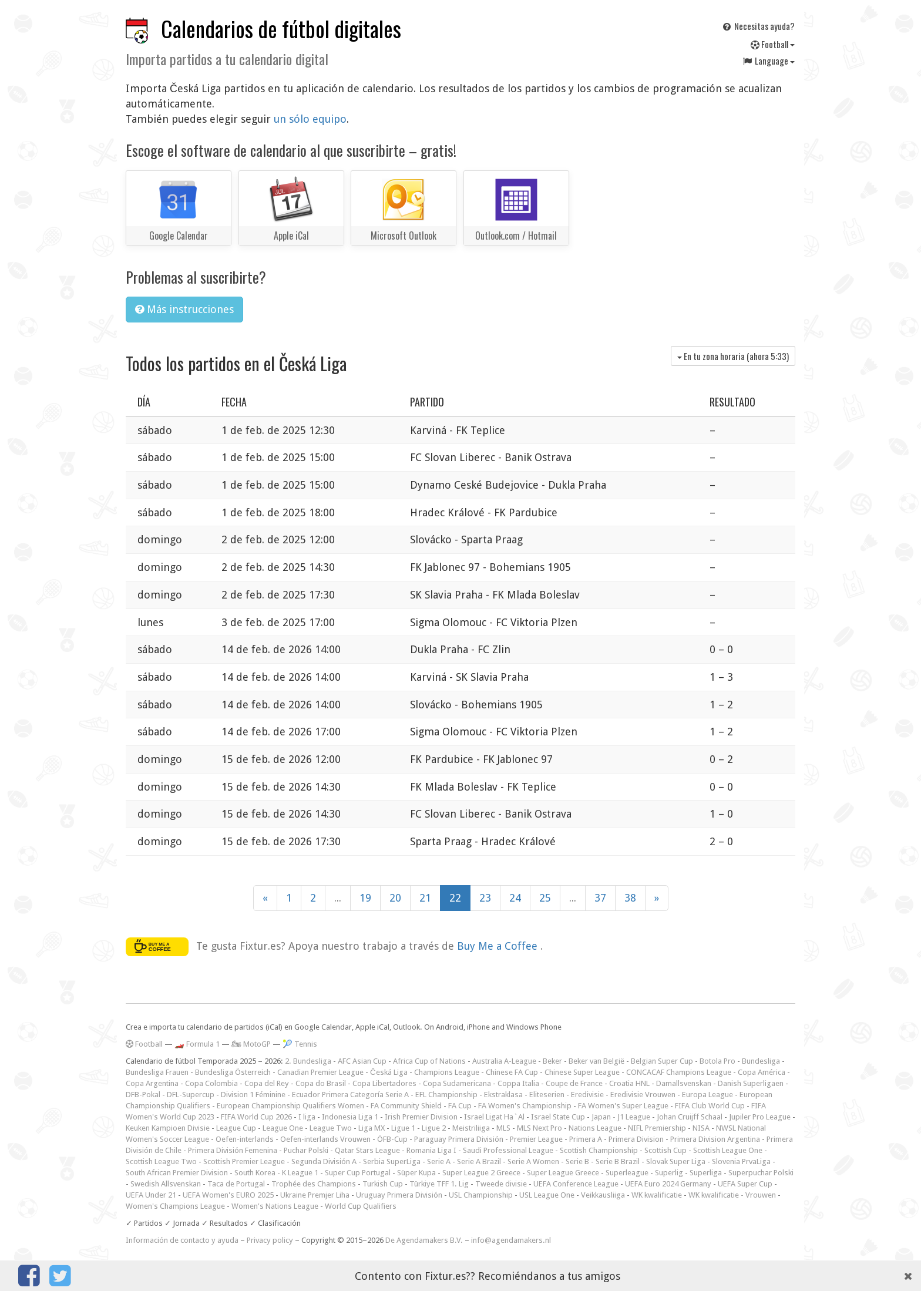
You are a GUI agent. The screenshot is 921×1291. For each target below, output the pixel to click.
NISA (701, 1128)
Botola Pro (717, 1061)
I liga (306, 1116)
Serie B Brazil (618, 1161)
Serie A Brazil (479, 1161)
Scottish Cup (665, 1150)
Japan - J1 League (620, 1116)
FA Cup (460, 1105)
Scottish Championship (599, 1150)
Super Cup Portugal (358, 1172)
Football (773, 44)
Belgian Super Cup (662, 1061)
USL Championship (481, 1195)
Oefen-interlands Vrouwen (325, 1139)
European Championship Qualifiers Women (290, 1105)
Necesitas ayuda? (758, 25)
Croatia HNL (629, 1083)
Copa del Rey (266, 1083)
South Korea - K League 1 (276, 1172)
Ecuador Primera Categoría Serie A (350, 1094)
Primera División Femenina (232, 1150)
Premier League (536, 1139)
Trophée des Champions (313, 1183)
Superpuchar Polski (761, 1172)
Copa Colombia (211, 1083)
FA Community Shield (406, 1105)
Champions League (446, 1072)
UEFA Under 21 (151, 1195)
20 (395, 898)
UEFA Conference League (576, 1183)
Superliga (706, 1172)
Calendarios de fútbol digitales (281, 28)
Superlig (669, 1172)
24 (515, 898)
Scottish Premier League (244, 1161)
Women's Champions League (175, 1206)
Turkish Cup (382, 1183)
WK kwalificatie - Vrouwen (732, 1195)
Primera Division (636, 1139)
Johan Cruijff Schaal (689, 1116)
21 (425, 898)
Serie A (439, 1161)
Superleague (627, 1172)
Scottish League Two (161, 1161)
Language (768, 60)
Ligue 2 (434, 1128)
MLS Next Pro (539, 1128)
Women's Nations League (274, 1206)
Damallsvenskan (683, 1083)
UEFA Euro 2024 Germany (668, 1183)
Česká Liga (389, 1072)
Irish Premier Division (421, 1116)
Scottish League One (727, 1150)
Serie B (577, 1161)
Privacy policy (270, 1240)
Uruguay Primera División (399, 1195)
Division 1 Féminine (253, 1094)
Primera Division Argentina (715, 1139)
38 (630, 898)
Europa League (707, 1094)
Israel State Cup (558, 1116)
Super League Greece (563, 1172)
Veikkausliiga (603, 1195)
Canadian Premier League (320, 1072)
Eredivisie (587, 1094)
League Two (331, 1128)
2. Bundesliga (308, 1061)
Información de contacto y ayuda (182, 1240)
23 (485, 898)
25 (545, 898)
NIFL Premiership (657, 1128)
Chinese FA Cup (512, 1072)
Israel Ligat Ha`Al (494, 1116)
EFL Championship (446, 1094)
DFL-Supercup (190, 1094)
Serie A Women (533, 1161)
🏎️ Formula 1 (197, 1044)
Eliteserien (546, 1094)
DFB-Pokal (143, 1094)
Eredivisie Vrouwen (642, 1094)
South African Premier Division (177, 1172)
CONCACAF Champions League (678, 1072)
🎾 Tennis (300, 1044)
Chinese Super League (582, 1072)
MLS (503, 1128)
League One (283, 1128)
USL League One (546, 1195)
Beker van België (596, 1061)
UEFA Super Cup (745, 1183)
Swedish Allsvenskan (165, 1183)
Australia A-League (504, 1061)
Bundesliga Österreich (233, 1072)
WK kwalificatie (656, 1195)
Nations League (595, 1128)
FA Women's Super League (623, 1105)
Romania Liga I (431, 1150)
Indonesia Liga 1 (350, 1116)
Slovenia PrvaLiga (741, 1161)
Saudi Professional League (508, 1150)
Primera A (585, 1139)
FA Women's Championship (525, 1105)
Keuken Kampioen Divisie (168, 1128)
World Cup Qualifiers (360, 1206)
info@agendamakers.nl (511, 1240)
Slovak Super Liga (675, 1161)
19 (365, 898)
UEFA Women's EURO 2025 (228, 1195)
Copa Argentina (152, 1083)
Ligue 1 (403, 1128)
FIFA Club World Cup (710, 1105)
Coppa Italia (518, 1083)
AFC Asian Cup (362, 1061)
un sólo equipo (310, 119)
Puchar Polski (306, 1150)
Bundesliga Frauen (157, 1072)
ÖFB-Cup (392, 1139)
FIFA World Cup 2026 (256, 1116)
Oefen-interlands (245, 1139)
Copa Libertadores (384, 1083)
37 (600, 898)
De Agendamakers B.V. (424, 1240)
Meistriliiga (471, 1128)
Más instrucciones (184, 309)
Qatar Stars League (367, 1150)
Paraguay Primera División (458, 1139)
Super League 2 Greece (481, 1172)
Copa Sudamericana (457, 1083)
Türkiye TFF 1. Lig (439, 1183)
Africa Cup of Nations (429, 1061)
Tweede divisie (501, 1183)
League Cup (236, 1128)
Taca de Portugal (236, 1183)
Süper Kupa (416, 1172)
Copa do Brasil (320, 1083)
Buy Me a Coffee (498, 945)
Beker (552, 1061)
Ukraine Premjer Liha (314, 1195)
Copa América (761, 1072)
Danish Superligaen (751, 1083)
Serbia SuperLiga (392, 1161)
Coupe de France (574, 1083)
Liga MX (371, 1128)
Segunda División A (324, 1161)
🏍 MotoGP (251, 1044)
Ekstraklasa (503, 1094)
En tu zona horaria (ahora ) (733, 355)
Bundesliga (761, 1061)
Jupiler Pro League (760, 1116)
